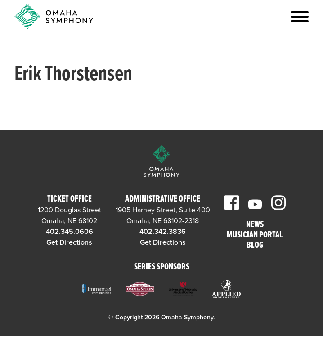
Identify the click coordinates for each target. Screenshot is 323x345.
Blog (255, 246)
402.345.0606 (69, 231)
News (255, 225)
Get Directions (69, 242)
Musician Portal (255, 235)
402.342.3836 (162, 231)
